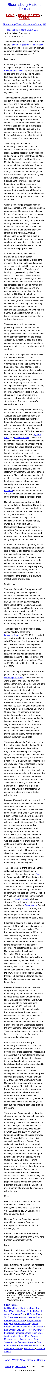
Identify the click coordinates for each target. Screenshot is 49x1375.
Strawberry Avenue (13, 1348)
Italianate (8, 491)
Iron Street (9, 1333)
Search (31, 1360)
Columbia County (32, 24)
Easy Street (21, 1330)
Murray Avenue (11, 1339)
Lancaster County (12, 635)
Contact (41, 1360)
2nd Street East (11, 1308)
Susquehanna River (13, 71)
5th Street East (18, 1314)
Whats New (18, 1360)
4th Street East (24, 1311)
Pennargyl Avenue (26, 1342)
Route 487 (37, 1345)
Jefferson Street (23, 1333)
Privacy (9, 1366)
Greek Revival (21, 899)
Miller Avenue (31, 1336)
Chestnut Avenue (20, 1327)
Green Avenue (35, 1330)
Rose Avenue (24, 1345)
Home (7, 1360)
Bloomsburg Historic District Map (22, 30)
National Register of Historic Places (27, 45)
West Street (29, 1348)
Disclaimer (20, 1366)
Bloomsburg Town (12, 24)
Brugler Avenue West (20, 1324)
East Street (9, 1330)
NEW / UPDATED (29, 15)
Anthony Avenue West (14, 1320)
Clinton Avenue (36, 1327)
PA (44, 24)
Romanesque (31, 905)
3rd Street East (27, 1308)
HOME (10, 15)
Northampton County (13, 678)
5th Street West (11, 1317)
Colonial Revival (21, 438)
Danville (39, 874)
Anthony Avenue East (30, 1317)
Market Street (17, 1336)
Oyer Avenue (26, 1339)
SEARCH (24, 18)
